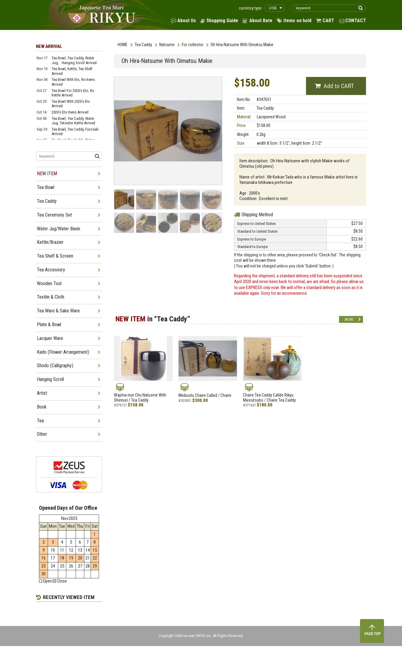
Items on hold (297, 20)
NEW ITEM (47, 173)
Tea (40, 420)
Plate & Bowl (49, 324)
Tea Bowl (45, 187)
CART (328, 20)
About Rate (260, 20)
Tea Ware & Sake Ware (58, 311)
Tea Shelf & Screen (55, 256)
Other (42, 434)
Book (41, 407)
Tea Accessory (51, 270)
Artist (42, 393)
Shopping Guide (222, 20)
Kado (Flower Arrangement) (63, 352)
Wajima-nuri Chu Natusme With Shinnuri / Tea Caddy (140, 398)
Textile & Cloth (50, 297)
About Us (186, 20)
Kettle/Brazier (50, 242)
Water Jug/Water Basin (58, 229)
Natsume (167, 44)
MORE (349, 319)
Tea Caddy (143, 44)
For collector (192, 44)
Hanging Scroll (50, 379)
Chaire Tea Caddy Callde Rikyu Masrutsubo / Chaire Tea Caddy (269, 398)
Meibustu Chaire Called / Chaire (204, 395)
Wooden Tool (49, 283)
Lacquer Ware (50, 338)
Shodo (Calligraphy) (55, 365)
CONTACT (355, 20)
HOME (123, 44)
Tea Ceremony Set (54, 215)
